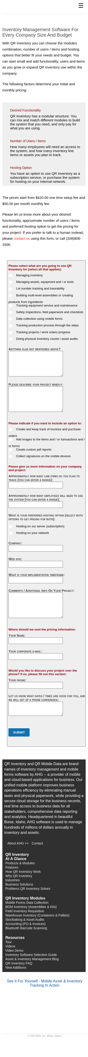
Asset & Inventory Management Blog (32, 959)
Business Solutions (19, 884)
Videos (10, 946)
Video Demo (14, 950)
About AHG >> (17, 843)
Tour (8, 942)
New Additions (15, 967)
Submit (19, 732)
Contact (37, 843)
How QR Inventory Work (23, 872)
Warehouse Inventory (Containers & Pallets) (37, 915)
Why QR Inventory (18, 876)
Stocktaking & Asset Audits (24, 919)
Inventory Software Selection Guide (31, 955)
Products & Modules (20, 863)
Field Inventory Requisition (24, 911)
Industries (12, 880)
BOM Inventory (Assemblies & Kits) (31, 907)
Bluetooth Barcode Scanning (26, 928)
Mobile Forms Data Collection (27, 902)
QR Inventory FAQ (18, 963)
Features (11, 867)
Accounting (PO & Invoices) (25, 924)
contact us (22, 238)
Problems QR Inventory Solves (27, 889)
